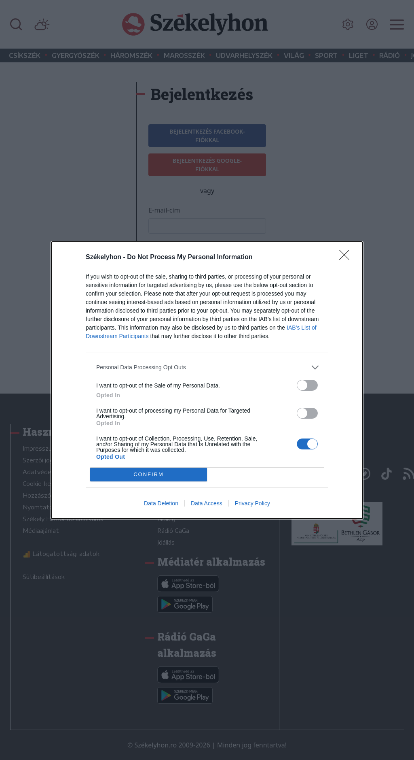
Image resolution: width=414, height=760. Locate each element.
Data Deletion (161, 503)
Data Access (206, 503)
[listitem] (207, 367)
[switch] (307, 384)
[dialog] (207, 379)
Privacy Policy (252, 503)
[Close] (347, 257)
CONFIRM (148, 474)
